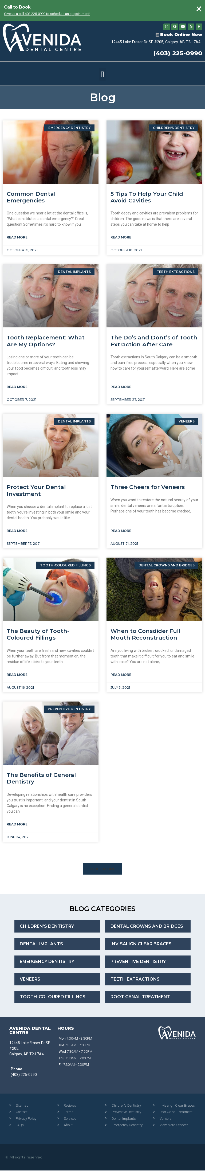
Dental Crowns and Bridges (147, 927)
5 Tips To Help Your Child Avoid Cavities (147, 197)
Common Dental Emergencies (31, 197)
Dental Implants (41, 944)
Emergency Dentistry (47, 962)
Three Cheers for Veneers (148, 487)
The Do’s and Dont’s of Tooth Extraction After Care (154, 341)
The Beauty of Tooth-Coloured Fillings (38, 635)
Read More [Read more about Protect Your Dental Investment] (17, 532)
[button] (102, 74)
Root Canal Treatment (140, 997)
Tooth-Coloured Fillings (52, 997)
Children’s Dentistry (47, 927)
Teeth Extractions (135, 979)
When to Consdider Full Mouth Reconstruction (145, 635)
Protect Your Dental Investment (36, 491)
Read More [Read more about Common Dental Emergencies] (17, 238)
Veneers (30, 979)
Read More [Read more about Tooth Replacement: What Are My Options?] (17, 388)
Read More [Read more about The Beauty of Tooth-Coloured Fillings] (17, 675)
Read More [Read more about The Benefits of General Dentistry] (17, 825)
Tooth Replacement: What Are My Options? (46, 341)
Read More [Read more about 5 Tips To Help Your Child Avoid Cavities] (121, 238)
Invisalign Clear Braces (141, 944)
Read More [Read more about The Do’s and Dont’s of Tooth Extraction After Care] (121, 388)
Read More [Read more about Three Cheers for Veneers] (121, 532)
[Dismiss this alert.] (198, 9)
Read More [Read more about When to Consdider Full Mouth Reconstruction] (121, 675)
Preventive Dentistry (138, 962)
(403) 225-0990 (177, 54)
